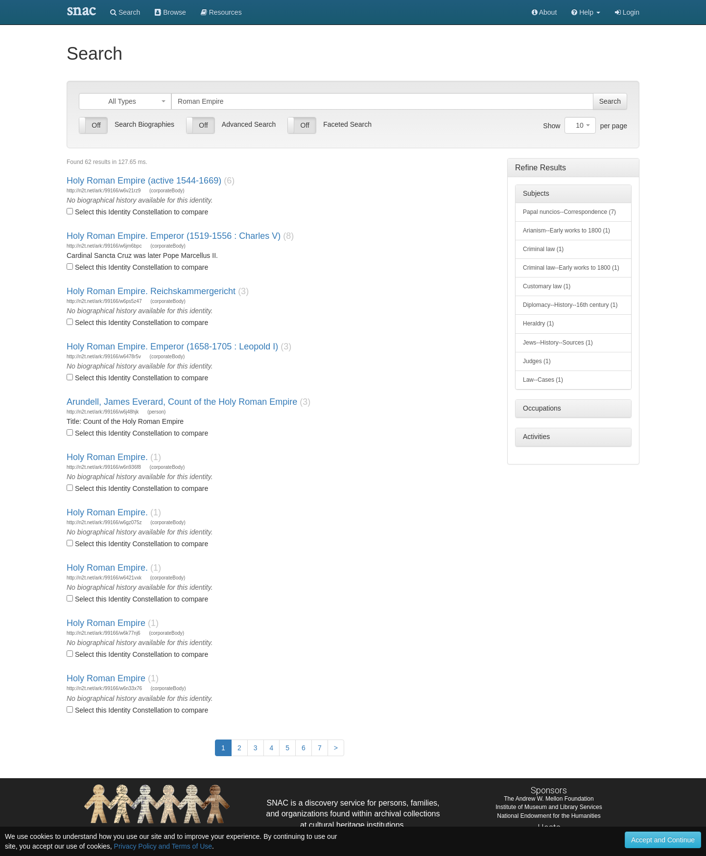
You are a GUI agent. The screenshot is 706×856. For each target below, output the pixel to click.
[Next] (336, 748)
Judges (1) (537, 361)
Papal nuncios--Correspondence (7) (569, 211)
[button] (586, 12)
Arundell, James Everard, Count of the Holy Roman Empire (182, 402)
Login (627, 12)
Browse (170, 12)
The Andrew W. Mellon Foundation (548, 798)
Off (96, 125)
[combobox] (125, 101)
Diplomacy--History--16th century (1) (570, 304)
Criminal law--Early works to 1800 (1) (571, 267)
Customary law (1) (546, 286)
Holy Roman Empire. (107, 457)
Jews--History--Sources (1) (558, 342)
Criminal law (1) (543, 249)
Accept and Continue (663, 840)
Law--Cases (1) (543, 379)
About (544, 12)
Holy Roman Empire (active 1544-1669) (144, 180)
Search (125, 12)
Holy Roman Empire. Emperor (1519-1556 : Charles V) (174, 236)
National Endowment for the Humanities (548, 815)
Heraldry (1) (538, 323)
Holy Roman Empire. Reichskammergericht (151, 291)
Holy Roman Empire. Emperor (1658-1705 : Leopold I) (172, 346)
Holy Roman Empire (106, 623)
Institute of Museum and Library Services (548, 807)
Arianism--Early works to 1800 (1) (566, 230)
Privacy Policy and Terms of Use (163, 846)
